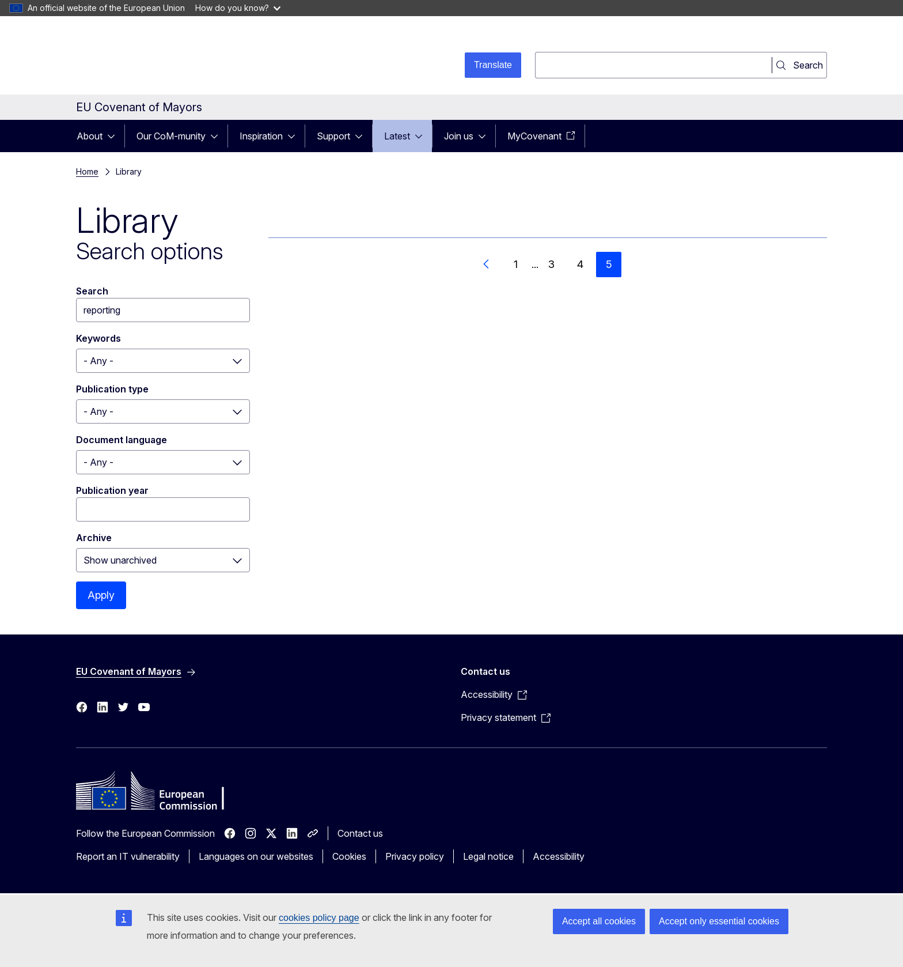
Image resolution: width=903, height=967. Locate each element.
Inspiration (261, 136)
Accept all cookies (599, 921)
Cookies (349, 856)
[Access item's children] (114, 136)
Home (87, 171)
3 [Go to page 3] (551, 264)
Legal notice (488, 856)
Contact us (360, 833)
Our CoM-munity (171, 136)
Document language (121, 439)
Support (333, 136)
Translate (493, 65)
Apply (101, 595)
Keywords (98, 338)
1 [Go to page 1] (516, 264)
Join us (458, 136)
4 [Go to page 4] (580, 264)
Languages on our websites (256, 856)
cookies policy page (319, 918)
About (90, 136)
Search (92, 291)
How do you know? (237, 8)
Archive (94, 537)
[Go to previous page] (486, 264)
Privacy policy (414, 856)
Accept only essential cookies (719, 921)
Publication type (112, 389)
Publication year (112, 490)
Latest (397, 136)
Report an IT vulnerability (128, 856)
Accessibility (559, 856)
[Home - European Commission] (169, 58)
